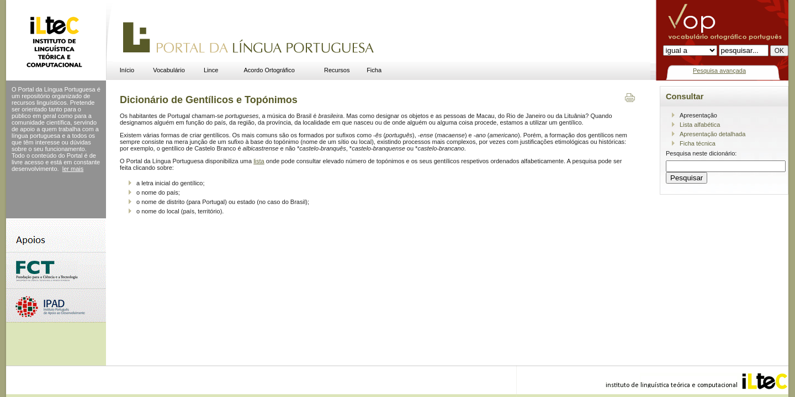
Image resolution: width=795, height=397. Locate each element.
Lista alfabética (700, 124)
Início (127, 70)
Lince (211, 70)
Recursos (336, 70)
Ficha (374, 70)
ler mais (73, 168)
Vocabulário (169, 70)
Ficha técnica (698, 143)
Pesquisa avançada (719, 70)
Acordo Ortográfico (269, 70)
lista (258, 161)
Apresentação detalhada (712, 134)
